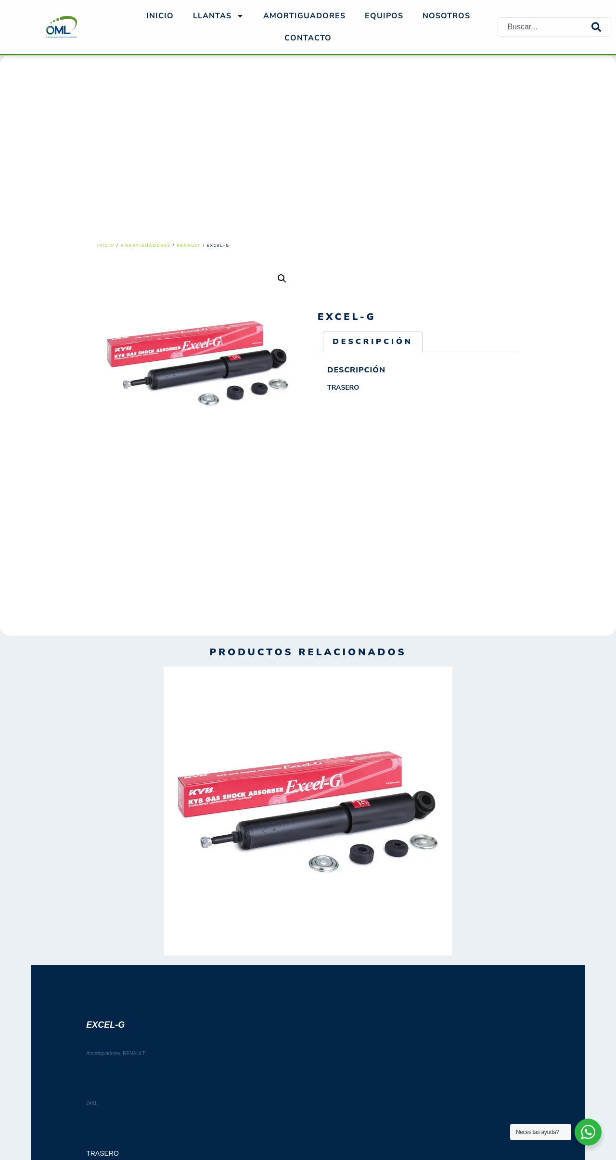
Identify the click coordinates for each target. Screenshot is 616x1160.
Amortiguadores (146, 245)
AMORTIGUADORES (304, 16)
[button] (282, 278)
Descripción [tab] (373, 341)
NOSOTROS (446, 16)
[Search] (601, 27)
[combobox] (544, 27)
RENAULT (189, 245)
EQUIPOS (384, 16)
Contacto (308, 38)
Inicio (160, 16)
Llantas (218, 16)
